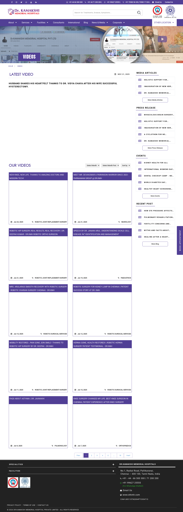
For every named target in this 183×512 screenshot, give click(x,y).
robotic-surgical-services (55, 334)
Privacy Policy (14, 505)
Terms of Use (29, 505)
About (13, 22)
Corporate (119, 22)
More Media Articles (155, 100)
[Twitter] (21, 2)
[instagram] (16, 2)
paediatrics (126, 278)
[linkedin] (36, 2)
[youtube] (31, 2)
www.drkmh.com (131, 495)
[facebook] (11, 2)
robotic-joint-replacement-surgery (51, 222)
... (114, 455)
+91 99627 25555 (132, 483)
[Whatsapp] (26, 2)
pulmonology (61, 446)
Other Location (164, 22)
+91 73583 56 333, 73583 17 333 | (136, 2)
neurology (126, 222)
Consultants (58, 22)
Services (27, 22)
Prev (78, 455)
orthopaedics (125, 446)
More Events (155, 196)
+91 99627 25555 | (111, 2)
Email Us (156, 2)
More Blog (155, 244)
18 (120, 455)
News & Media (100, 22)
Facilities (43, 22)
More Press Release (155, 148)
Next (128, 455)
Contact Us (43, 505)
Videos (19, 66)
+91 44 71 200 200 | (93, 2)
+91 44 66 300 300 (74, 2)
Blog (86, 22)
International (74, 22)
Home (10, 66)
